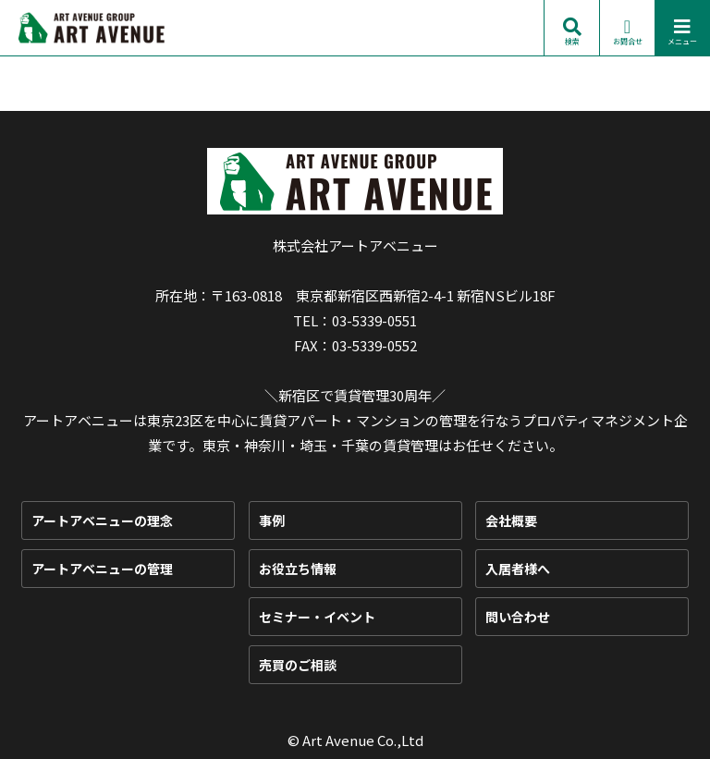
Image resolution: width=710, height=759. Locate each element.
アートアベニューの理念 (102, 520)
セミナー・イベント (317, 616)
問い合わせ (517, 616)
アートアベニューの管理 (102, 568)
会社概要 (511, 520)
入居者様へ (517, 568)
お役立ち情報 (298, 568)
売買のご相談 (298, 664)
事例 (272, 520)
